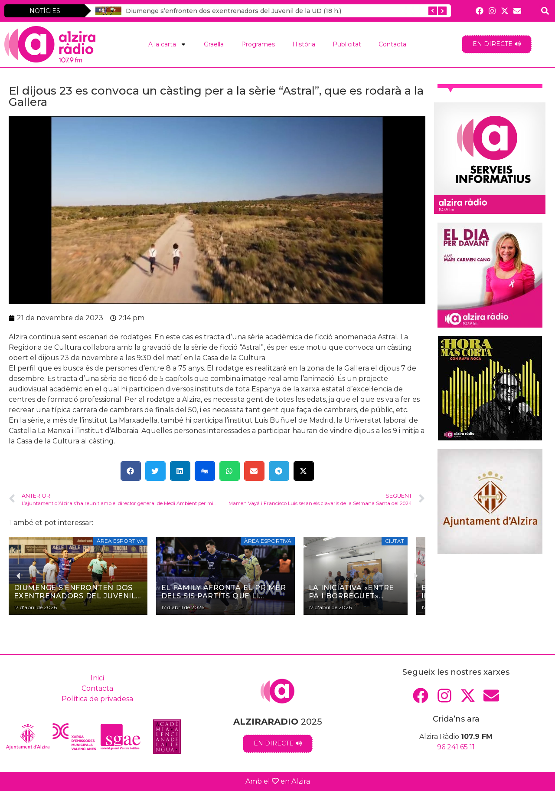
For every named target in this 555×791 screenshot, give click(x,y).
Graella (214, 44)
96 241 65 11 (456, 747)
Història (303, 44)
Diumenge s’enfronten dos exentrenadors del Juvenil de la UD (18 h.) (233, 11)
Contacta (392, 44)
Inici (97, 678)
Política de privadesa (97, 699)
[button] (131, 471)
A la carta (167, 44)
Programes (258, 44)
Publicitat (347, 44)
